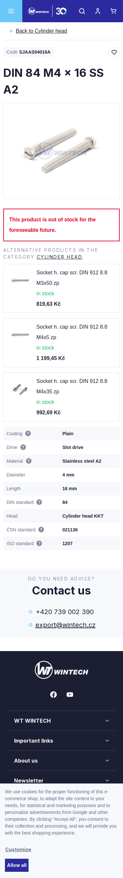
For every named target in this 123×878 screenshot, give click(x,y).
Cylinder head (41, 31)
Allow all (17, 865)
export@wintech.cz (64, 625)
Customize (18, 849)
